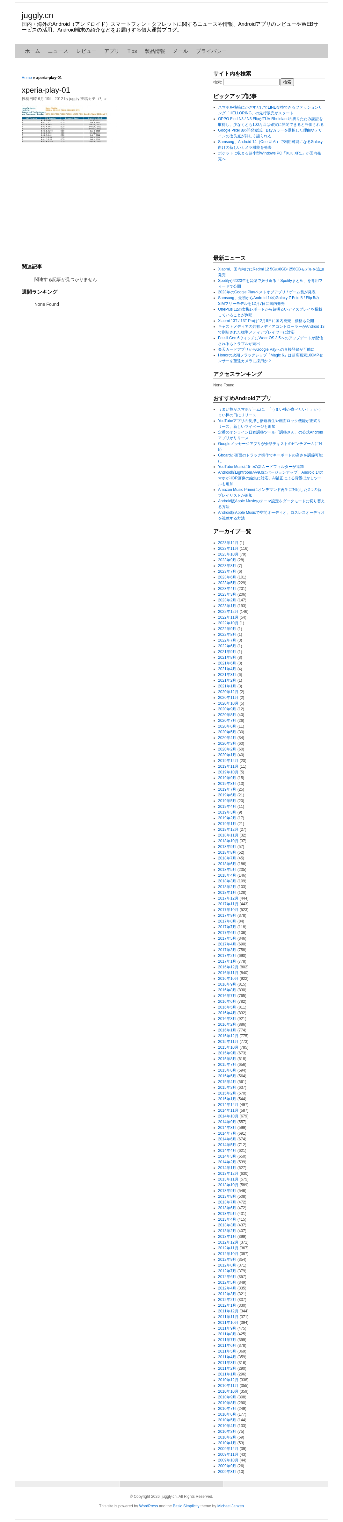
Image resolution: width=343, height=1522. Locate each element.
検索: (217, 82)
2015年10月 (228, 1047)
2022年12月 (228, 611)
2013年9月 (227, 1190)
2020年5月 (227, 732)
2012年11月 (228, 1248)
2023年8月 (227, 566)
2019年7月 (227, 789)
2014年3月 (227, 1156)
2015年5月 (227, 1076)
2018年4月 (227, 875)
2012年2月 (227, 1299)
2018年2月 (227, 887)
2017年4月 (227, 944)
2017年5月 (227, 938)
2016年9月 (227, 984)
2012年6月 (227, 1276)
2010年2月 (227, 1437)
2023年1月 (227, 606)
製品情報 (155, 51)
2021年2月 (227, 680)
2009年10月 (228, 1460)
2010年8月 (227, 1403)
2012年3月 (227, 1294)
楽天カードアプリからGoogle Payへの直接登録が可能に (266, 349)
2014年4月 (227, 1150)
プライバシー (211, 51)
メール (180, 51)
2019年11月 (228, 766)
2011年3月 (227, 1362)
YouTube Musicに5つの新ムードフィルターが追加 (261, 466)
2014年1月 (227, 1168)
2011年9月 (227, 1328)
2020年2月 (227, 749)
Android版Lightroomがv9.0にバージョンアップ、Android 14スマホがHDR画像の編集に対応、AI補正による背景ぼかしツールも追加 (271, 478)
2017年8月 (227, 921)
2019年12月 (228, 760)
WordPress (148, 1506)
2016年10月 (228, 978)
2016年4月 (227, 1013)
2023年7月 (227, 571)
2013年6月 (227, 1208)
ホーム (32, 51)
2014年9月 (227, 1122)
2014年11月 (228, 1110)
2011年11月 (228, 1317)
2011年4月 (227, 1357)
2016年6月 (227, 1001)
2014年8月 (227, 1127)
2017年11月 (228, 904)
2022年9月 (227, 629)
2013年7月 (227, 1202)
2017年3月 (227, 950)
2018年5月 (227, 869)
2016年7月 (227, 996)
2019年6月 (227, 795)
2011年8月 (227, 1334)
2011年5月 (227, 1351)
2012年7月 (227, 1271)
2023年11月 (228, 548)
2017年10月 (228, 910)
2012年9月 (227, 1259)
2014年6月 (227, 1139)
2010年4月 (227, 1426)
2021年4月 (227, 669)
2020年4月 (227, 738)
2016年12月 (228, 967)
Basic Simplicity (186, 1506)
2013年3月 (227, 1225)
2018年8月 (227, 852)
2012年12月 (228, 1242)
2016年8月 (227, 990)
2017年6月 (227, 932)
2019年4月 (227, 806)
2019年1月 (227, 824)
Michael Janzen (230, 1506)
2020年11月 (228, 697)
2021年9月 (227, 652)
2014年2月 (227, 1162)
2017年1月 (227, 961)
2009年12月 (228, 1449)
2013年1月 (227, 1236)
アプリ (112, 51)
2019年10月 (228, 772)
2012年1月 (227, 1305)
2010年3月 (227, 1431)
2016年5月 (227, 1007)
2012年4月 (227, 1288)
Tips (132, 51)
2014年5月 (227, 1145)
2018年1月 (227, 892)
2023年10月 (228, 554)
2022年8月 (227, 634)
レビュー (86, 51)
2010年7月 (227, 1408)
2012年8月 (227, 1265)
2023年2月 (227, 600)
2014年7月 (227, 1133)
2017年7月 (227, 927)
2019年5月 (227, 801)
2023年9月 (227, 560)
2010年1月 (227, 1443)
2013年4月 (227, 1219)
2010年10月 (228, 1391)
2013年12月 (228, 1173)
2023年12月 (228, 543)
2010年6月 (227, 1414)
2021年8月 (227, 657)
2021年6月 (227, 663)
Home (27, 77)
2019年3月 (227, 812)
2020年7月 (227, 720)
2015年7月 (227, 1064)
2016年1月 (227, 1030)
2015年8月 (227, 1059)
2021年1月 (227, 686)
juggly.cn (37, 15)
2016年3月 (227, 1018)
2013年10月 (228, 1185)
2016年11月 (228, 973)
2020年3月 (227, 743)
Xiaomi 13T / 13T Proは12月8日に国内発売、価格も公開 (266, 321)
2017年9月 (227, 915)
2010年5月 (227, 1420)
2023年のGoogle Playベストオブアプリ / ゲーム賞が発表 (267, 292)
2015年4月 (227, 1082)
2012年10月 (228, 1254)
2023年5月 (227, 583)
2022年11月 (228, 617)
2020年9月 (227, 709)
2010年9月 (227, 1397)
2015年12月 (228, 1036)
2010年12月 (228, 1380)
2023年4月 (227, 588)
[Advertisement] (114, 202)
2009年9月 (227, 1466)
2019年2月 (227, 818)
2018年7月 (227, 858)
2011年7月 (227, 1340)
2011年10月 (228, 1322)
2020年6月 (227, 726)
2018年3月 (227, 881)
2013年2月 (227, 1231)
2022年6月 (227, 646)
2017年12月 (228, 898)
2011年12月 (228, 1311)
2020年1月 (227, 755)
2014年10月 (228, 1116)
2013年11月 (228, 1179)
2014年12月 (228, 1104)
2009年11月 (228, 1454)
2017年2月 (227, 955)
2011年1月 (227, 1374)
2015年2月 (227, 1093)
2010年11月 (228, 1385)
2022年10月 (228, 623)
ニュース (58, 51)
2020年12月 (228, 692)
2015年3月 (227, 1087)
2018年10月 (228, 841)
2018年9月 (227, 846)
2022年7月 (227, 640)
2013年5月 (227, 1213)
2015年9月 (227, 1053)
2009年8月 (227, 1471)
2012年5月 (227, 1282)
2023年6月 (227, 577)
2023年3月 (227, 594)
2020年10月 (228, 703)
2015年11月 (228, 1041)
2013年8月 (227, 1196)
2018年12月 (228, 829)
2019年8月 (227, 783)
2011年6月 (227, 1345)
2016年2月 (227, 1024)
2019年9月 (227, 778)
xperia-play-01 (46, 90)
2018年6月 (227, 864)
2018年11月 (228, 835)
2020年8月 (227, 715)
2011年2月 (227, 1368)
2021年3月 (227, 674)
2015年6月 (227, 1070)
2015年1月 (227, 1099)
